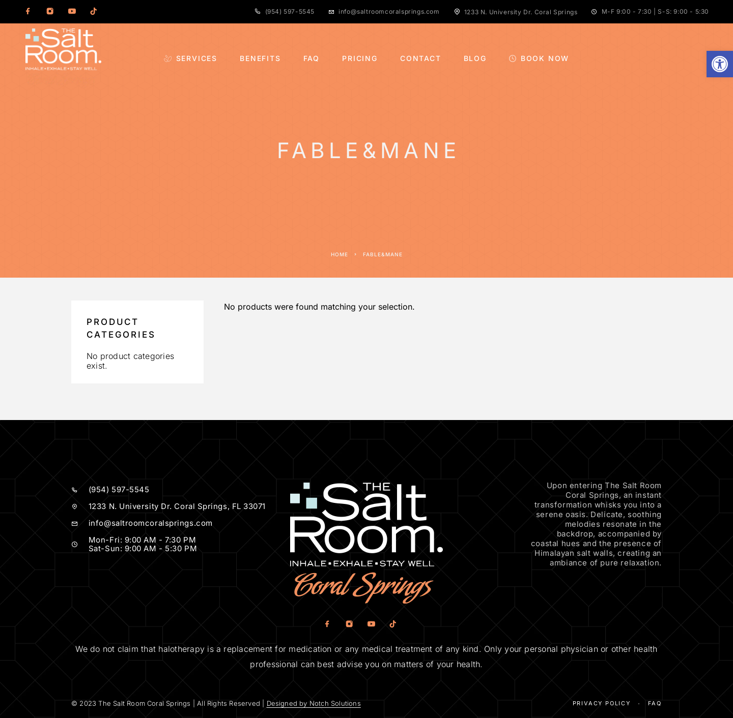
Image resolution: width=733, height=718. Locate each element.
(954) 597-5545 (290, 11)
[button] (720, 64)
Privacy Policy (602, 703)
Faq (655, 703)
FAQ (311, 58)
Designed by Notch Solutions (314, 703)
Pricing (360, 58)
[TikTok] (94, 11)
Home (339, 254)
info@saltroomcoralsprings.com (389, 11)
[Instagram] (50, 11)
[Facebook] (28, 11)
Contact (420, 58)
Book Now (539, 58)
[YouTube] (72, 11)
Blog (475, 58)
